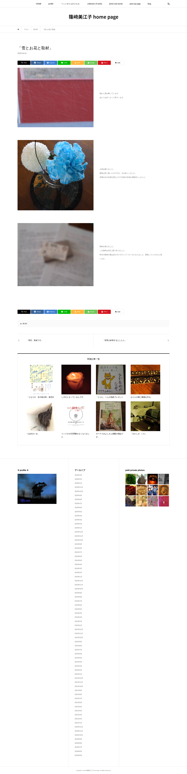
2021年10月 (79, 686)
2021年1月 (78, 723)
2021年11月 (79, 682)
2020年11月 (79, 731)
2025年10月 (79, 491)
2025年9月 (78, 495)
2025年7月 (78, 503)
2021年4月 (78, 711)
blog (149, 4)
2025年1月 (78, 528)
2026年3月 (78, 475)
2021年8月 (78, 694)
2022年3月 (78, 666)
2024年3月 (78, 568)
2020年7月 (78, 747)
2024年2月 (78, 572)
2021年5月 (78, 707)
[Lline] (64, 63)
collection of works (94, 4)
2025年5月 (78, 512)
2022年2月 (78, 670)
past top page (135, 4)
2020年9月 (78, 739)
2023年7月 (78, 601)
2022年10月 (79, 637)
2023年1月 (78, 625)
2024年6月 (78, 556)
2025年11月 (79, 487)
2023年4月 (78, 613)
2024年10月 (79, 540)
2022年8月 (78, 646)
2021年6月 (78, 702)
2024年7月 (78, 552)
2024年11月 (79, 536)
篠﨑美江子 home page (93, 16)
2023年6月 (78, 605)
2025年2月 (78, 524)
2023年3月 (78, 617)
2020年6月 (78, 751)
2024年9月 (78, 544)
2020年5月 (78, 755)
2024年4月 (78, 564)
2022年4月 (78, 662)
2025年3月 (78, 520)
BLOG (25, 324)
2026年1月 (78, 483)
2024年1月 (78, 577)
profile (50, 4)
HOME (38, 4)
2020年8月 (78, 743)
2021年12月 (79, 678)
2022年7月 (78, 650)
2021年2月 (78, 719)
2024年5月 (78, 560)
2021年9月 (78, 690)
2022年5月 (78, 658)
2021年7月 (78, 698)
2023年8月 (78, 597)
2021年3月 (78, 715)
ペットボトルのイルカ (71, 4)
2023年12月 (79, 581)
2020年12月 (79, 727)
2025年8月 (78, 499)
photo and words (116, 4)
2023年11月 (79, 585)
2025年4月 (78, 516)
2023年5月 (78, 609)
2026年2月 (78, 479)
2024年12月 (79, 532)
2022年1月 (78, 674)
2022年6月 (78, 654)
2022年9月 (78, 642)
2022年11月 (79, 633)
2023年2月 (78, 621)
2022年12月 (79, 629)
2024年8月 (78, 548)
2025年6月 (78, 507)
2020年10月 (79, 735)
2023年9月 (78, 593)
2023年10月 (79, 589)
